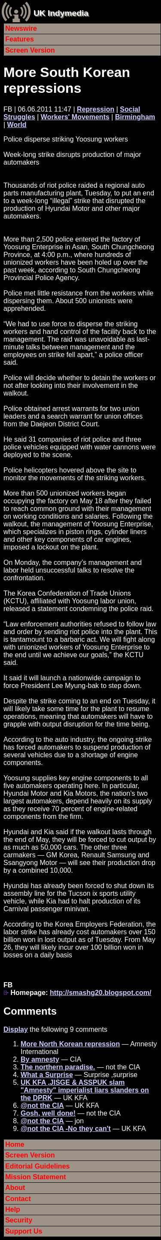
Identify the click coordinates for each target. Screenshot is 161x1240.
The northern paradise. (58, 1067)
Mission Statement (35, 1177)
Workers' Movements (75, 117)
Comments (30, 1011)
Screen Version (30, 50)
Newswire (21, 28)
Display (15, 1029)
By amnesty (40, 1059)
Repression (95, 109)
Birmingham (135, 117)
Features (19, 39)
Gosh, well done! (48, 1113)
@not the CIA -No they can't (66, 1128)
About (15, 1187)
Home (14, 1144)
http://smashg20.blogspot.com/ (100, 992)
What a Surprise (47, 1074)
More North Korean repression (70, 1044)
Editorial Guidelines (37, 1166)
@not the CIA (42, 1105)
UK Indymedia (60, 13)
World (17, 124)
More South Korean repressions (66, 80)
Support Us (23, 1231)
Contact (18, 1198)
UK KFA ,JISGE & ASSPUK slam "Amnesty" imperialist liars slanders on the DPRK (85, 1090)
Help (12, 1209)
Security (18, 1220)
